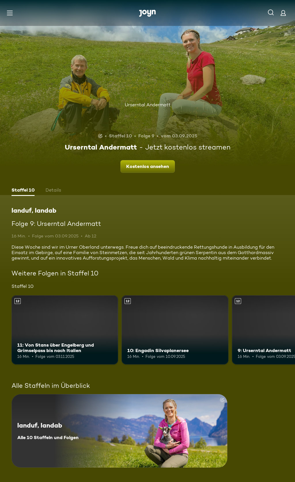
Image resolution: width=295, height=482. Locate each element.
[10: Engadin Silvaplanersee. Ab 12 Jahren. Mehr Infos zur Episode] (175, 330)
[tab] (23, 191)
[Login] (283, 13)
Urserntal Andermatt (148, 104)
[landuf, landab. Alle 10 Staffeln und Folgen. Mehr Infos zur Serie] (119, 431)
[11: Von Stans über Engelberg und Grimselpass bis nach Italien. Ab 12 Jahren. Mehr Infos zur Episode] (65, 330)
